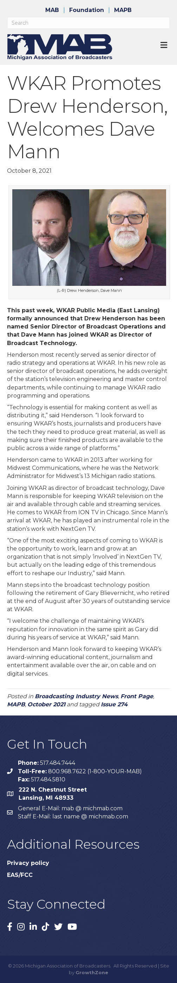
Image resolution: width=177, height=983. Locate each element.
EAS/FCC (20, 875)
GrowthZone (92, 972)
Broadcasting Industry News (76, 696)
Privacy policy (28, 863)
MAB (52, 10)
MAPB (123, 10)
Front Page (136, 696)
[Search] (88, 23)
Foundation (86, 10)
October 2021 (46, 704)
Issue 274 (114, 704)
